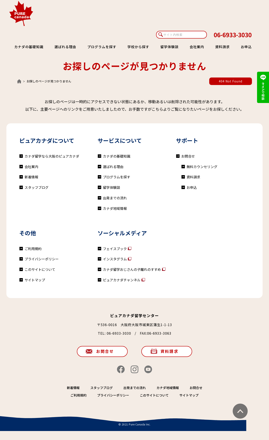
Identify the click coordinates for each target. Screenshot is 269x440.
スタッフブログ (36, 187)
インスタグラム (115, 258)
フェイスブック (115, 248)
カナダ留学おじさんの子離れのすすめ (132, 269)
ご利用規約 (33, 248)
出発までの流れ (115, 197)
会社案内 (197, 46)
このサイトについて (40, 269)
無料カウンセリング (202, 166)
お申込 (246, 46)
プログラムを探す (101, 46)
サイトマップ (35, 279)
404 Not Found (230, 81)
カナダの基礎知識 (28, 46)
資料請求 (222, 46)
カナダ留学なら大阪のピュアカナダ (52, 156)
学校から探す (138, 46)
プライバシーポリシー (42, 258)
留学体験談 (169, 46)
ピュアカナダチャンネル (121, 279)
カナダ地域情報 (115, 208)
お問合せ (188, 156)
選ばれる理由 (65, 46)
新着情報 (31, 176)
